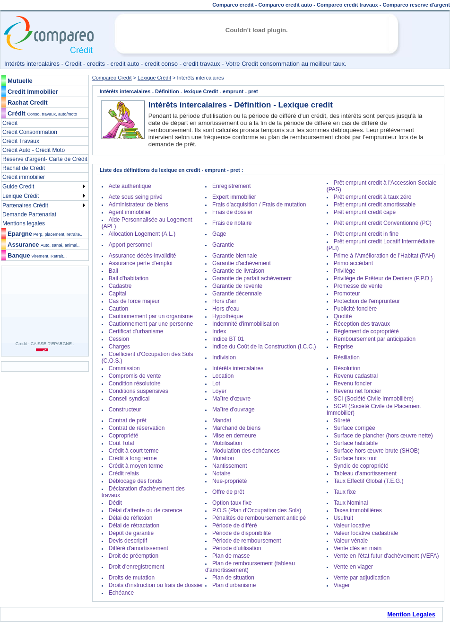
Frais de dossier (232, 212)
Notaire (221, 473)
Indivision (224, 357)
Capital (117, 293)
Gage (219, 234)
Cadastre (120, 286)
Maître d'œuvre (231, 398)
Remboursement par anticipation (374, 339)
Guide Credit (18, 186)
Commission (124, 368)
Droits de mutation (132, 577)
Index (219, 331)
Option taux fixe (231, 502)
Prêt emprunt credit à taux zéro (373, 197)
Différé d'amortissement (138, 548)
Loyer (219, 391)
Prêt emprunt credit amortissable (374, 204)
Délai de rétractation (134, 525)
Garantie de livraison (238, 270)
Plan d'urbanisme (234, 585)
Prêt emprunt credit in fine (366, 234)
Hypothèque (227, 316)
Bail (113, 270)
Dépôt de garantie (131, 533)
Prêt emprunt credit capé (365, 212)
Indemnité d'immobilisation (245, 324)
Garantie (223, 244)
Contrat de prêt (128, 420)
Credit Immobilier (33, 91)
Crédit (17, 113)
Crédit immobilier (23, 177)
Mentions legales (23, 223)
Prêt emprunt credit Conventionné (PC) (383, 223)
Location (223, 376)
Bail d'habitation (128, 278)
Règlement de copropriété (366, 331)
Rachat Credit (28, 102)
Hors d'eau (226, 308)
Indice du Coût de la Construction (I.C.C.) (264, 346)
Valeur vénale (351, 540)
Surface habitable (356, 443)
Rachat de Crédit (23, 168)
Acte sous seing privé (136, 197)
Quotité (343, 316)
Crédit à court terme (134, 450)
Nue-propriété (229, 481)
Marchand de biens (236, 428)
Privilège (344, 270)
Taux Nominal (351, 502)
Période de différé (234, 525)
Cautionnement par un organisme (151, 316)
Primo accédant (353, 263)
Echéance (121, 592)
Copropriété (123, 435)
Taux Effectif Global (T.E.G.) (369, 481)
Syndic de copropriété (361, 466)
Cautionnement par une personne (151, 324)
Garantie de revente (237, 286)
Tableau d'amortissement (365, 473)
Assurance (43, 244)
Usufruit (343, 518)
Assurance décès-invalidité (142, 255)
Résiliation (347, 357)
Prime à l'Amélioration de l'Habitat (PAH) (384, 255)
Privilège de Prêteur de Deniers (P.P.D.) (383, 278)
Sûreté (342, 420)
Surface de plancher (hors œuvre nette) (383, 435)
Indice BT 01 (228, 339)
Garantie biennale (234, 255)
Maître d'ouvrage (233, 409)
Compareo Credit (112, 77)
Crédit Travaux (20, 141)
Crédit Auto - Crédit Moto (33, 150)
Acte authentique (130, 186)
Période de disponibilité (241, 533)
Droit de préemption (133, 556)
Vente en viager (353, 566)
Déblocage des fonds (135, 481)
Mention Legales (411, 614)
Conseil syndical (129, 398)
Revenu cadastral (356, 376)
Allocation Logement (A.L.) (142, 234)
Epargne (45, 233)
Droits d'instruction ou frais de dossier (156, 585)
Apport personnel (130, 244)
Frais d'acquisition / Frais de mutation (259, 204)
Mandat (221, 420)
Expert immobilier (234, 197)
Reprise (343, 346)
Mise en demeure (234, 435)
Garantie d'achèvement (241, 263)
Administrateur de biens (138, 204)
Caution (118, 308)
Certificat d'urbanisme (136, 331)
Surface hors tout (355, 458)
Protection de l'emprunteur (367, 301)
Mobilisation (227, 443)
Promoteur (347, 293)
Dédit (115, 502)
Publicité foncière (355, 308)
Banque (37, 255)
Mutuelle (20, 80)
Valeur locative (352, 525)
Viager (342, 585)
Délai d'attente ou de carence (145, 510)
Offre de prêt (228, 492)
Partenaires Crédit (25, 205)
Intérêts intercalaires (237, 368)
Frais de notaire (231, 223)
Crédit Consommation (29, 132)
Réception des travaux (362, 324)
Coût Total (121, 443)
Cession (119, 339)
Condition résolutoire (135, 383)
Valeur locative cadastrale (366, 533)
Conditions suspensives (138, 391)
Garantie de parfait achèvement (252, 278)
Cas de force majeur (134, 301)
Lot (216, 383)
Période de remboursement (246, 540)
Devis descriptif (128, 540)
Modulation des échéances (246, 450)
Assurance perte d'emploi (141, 263)
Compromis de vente (135, 376)
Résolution (347, 368)
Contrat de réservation (137, 428)
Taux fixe (345, 492)
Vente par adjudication (362, 577)
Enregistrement (231, 186)
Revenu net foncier (357, 391)
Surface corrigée (354, 428)
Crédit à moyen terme (136, 466)
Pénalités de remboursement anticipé (259, 518)
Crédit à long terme (133, 458)
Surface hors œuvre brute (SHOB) (377, 450)
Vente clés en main (357, 548)
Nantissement (229, 466)
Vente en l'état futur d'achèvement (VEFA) (386, 556)
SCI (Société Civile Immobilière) (374, 398)
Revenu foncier (353, 383)
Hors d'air (224, 301)
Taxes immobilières (358, 510)
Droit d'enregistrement (136, 566)
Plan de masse (231, 556)
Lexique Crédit (20, 196)
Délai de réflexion (131, 518)
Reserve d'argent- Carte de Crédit (44, 159)
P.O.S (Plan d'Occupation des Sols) (256, 510)
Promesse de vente (358, 286)
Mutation (223, 458)
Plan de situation (233, 577)
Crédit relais (124, 473)
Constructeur (125, 409)
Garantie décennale (237, 293)
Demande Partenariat (29, 214)
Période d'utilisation (236, 548)
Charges (119, 346)
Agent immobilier (130, 212)
